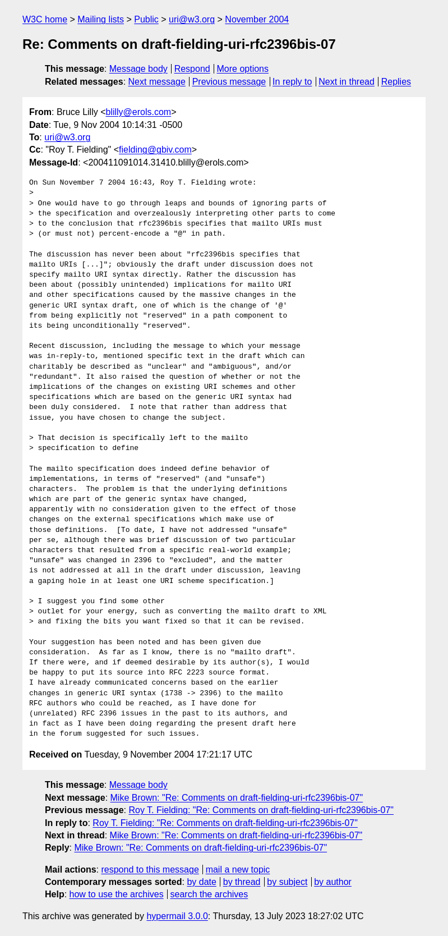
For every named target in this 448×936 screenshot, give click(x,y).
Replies (396, 81)
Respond (192, 69)
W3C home (44, 19)
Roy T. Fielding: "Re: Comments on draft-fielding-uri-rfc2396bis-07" (261, 810)
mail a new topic (238, 869)
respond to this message (149, 869)
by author (333, 882)
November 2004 (257, 19)
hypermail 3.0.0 (176, 916)
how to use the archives (117, 894)
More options (243, 69)
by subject (287, 882)
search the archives (209, 894)
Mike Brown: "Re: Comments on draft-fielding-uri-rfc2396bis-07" (236, 797)
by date (201, 882)
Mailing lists (100, 19)
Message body (138, 69)
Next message (157, 81)
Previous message (229, 81)
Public (146, 19)
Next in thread (346, 81)
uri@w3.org (192, 19)
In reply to (292, 81)
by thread (242, 882)
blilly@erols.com (138, 112)
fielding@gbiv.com (155, 149)
